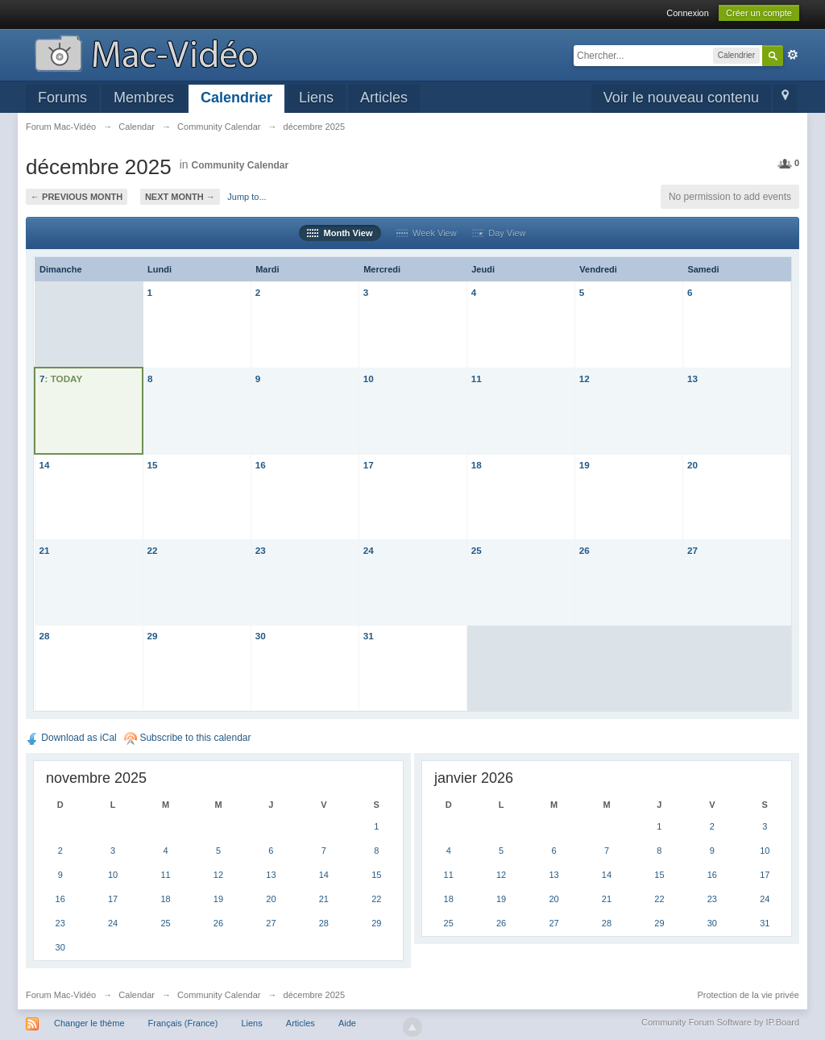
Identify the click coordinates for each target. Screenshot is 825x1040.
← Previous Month (76, 197)
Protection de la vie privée (748, 995)
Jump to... (246, 197)
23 (260, 550)
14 (44, 465)
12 (584, 378)
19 (584, 465)
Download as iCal (71, 737)
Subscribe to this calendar (187, 737)
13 (692, 378)
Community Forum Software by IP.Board (720, 1022)
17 (368, 465)
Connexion (687, 13)
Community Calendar (239, 165)
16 (260, 465)
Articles (384, 97)
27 (692, 550)
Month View (339, 233)
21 (44, 550)
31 (368, 635)
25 (476, 550)
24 (368, 550)
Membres (144, 97)
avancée (792, 54)
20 (692, 465)
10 (368, 378)
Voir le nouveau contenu (681, 97)
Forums (62, 97)
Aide (347, 1023)
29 (152, 635)
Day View (498, 233)
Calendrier (236, 97)
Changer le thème (89, 1023)
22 (152, 550)
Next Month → (180, 197)
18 (476, 465)
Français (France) (183, 1023)
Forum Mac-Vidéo (61, 995)
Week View (426, 233)
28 (44, 635)
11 (476, 378)
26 (584, 550)
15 (152, 465)
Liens (316, 97)
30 (260, 635)
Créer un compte (759, 13)
